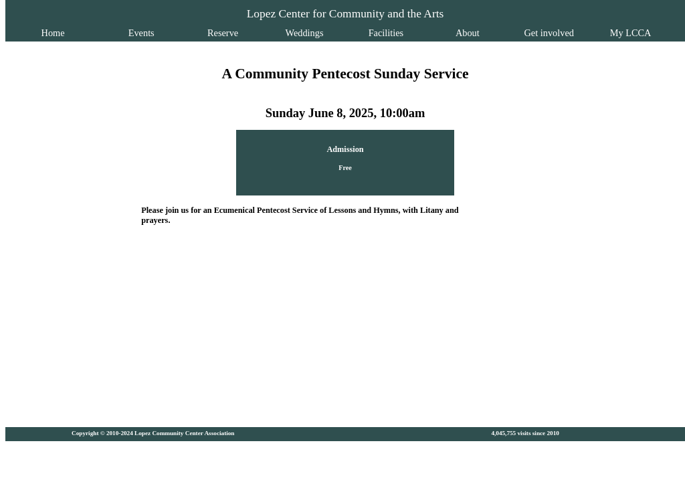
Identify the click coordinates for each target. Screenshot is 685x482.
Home (82, 32)
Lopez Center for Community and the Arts (345, 13)
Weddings (309, 32)
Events (162, 32)
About (456, 32)
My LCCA (602, 32)
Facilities (382, 32)
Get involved (528, 32)
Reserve (234, 32)
